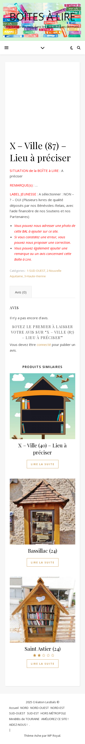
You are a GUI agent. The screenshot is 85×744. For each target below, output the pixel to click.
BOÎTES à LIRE (42, 16)
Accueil (14, 708)
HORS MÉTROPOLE (53, 713)
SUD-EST (33, 713)
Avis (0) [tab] (21, 292)
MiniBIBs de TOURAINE (24, 719)
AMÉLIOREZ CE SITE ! (54, 719)
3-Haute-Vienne (35, 276)
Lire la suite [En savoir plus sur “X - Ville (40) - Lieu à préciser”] (42, 464)
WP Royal (53, 736)
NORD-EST (58, 708)
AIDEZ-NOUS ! (18, 725)
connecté (44, 344)
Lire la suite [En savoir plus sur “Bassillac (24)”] (42, 562)
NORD (24, 708)
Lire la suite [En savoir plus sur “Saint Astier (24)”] (42, 663)
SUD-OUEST (17, 713)
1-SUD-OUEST (36, 271)
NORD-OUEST (39, 708)
